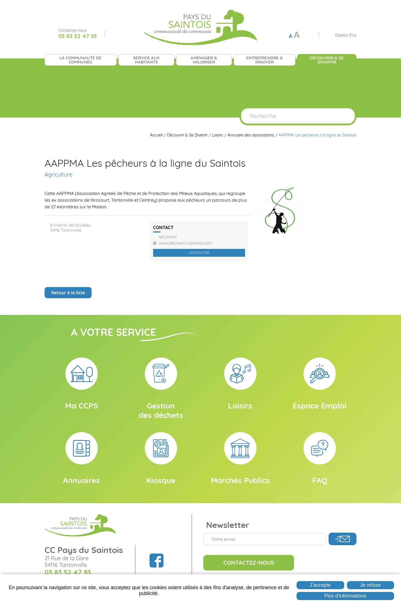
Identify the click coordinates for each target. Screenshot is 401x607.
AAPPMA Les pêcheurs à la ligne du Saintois (317, 135)
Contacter (199, 252)
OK (345, 116)
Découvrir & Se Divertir (187, 135)
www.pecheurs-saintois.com (185, 243)
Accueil (156, 135)
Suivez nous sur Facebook (115, 34)
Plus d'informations (345, 596)
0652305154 (168, 237)
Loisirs (217, 135)
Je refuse (370, 585)
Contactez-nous (248, 562)
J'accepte (320, 585)
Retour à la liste (68, 292)
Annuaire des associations (251, 135)
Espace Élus (345, 35)
